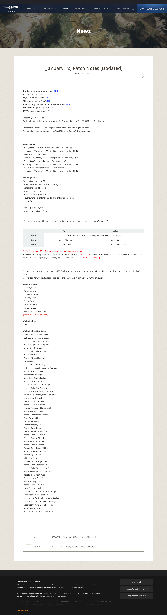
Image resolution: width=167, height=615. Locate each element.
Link (68, 104)
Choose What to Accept (136, 589)
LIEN (51, 94)
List (30, 522)
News (65, 8)
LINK (56, 91)
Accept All (136, 582)
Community (80, 8)
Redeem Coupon (125, 8)
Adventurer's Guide (101, 8)
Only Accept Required (136, 596)
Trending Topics (49, 8)
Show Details (22, 610)
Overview (31, 8)
